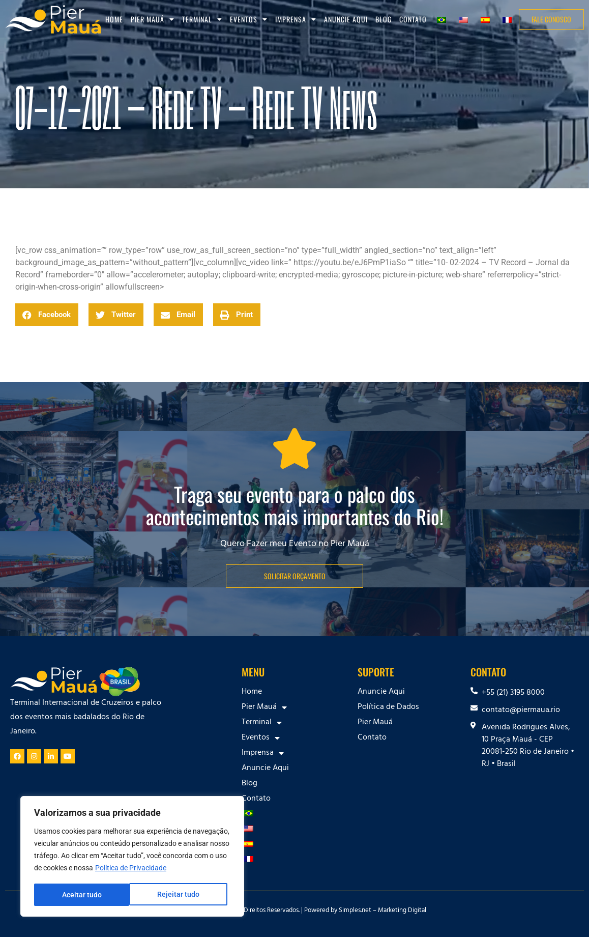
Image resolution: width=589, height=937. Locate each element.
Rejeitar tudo (83, 895)
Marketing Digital (402, 911)
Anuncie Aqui (346, 19)
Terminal (202, 19)
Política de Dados (388, 707)
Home (114, 19)
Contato (413, 19)
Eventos (249, 19)
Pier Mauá (152, 19)
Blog (383, 19)
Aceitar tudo (183, 895)
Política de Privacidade (130, 869)
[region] (132, 857)
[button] (46, 314)
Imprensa (295, 19)
